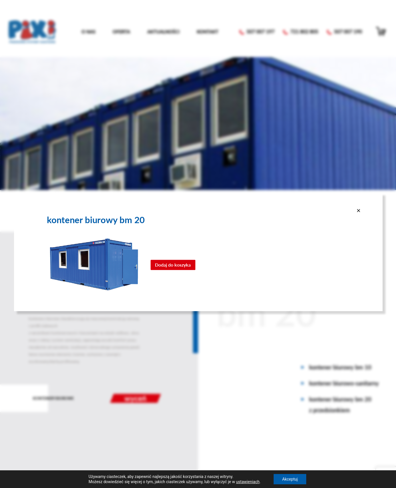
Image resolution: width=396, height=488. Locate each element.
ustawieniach (247, 481)
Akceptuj (290, 479)
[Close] (359, 210)
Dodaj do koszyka (173, 264)
